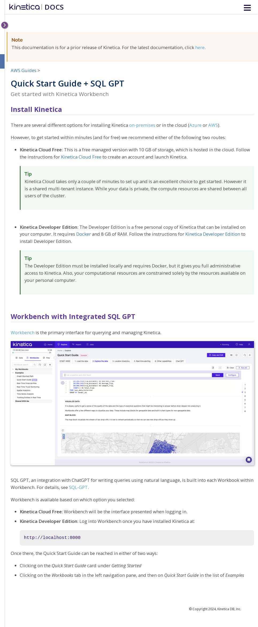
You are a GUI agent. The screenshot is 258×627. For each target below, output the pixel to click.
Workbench (22, 332)
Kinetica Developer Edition (212, 234)
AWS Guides (23, 70)
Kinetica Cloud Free (81, 157)
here (200, 47)
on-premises (142, 125)
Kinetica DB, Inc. (229, 609)
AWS (213, 125)
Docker (83, 234)
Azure (195, 125)
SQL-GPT (78, 487)
